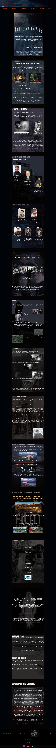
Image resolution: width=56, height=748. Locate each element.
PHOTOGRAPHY (7, 734)
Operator (33, 8)
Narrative (5, 8)
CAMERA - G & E (21, 734)
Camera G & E (50, 8)
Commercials (13, 8)
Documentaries (22, 8)
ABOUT (49, 734)
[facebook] (20, 746)
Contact (42, 8)
